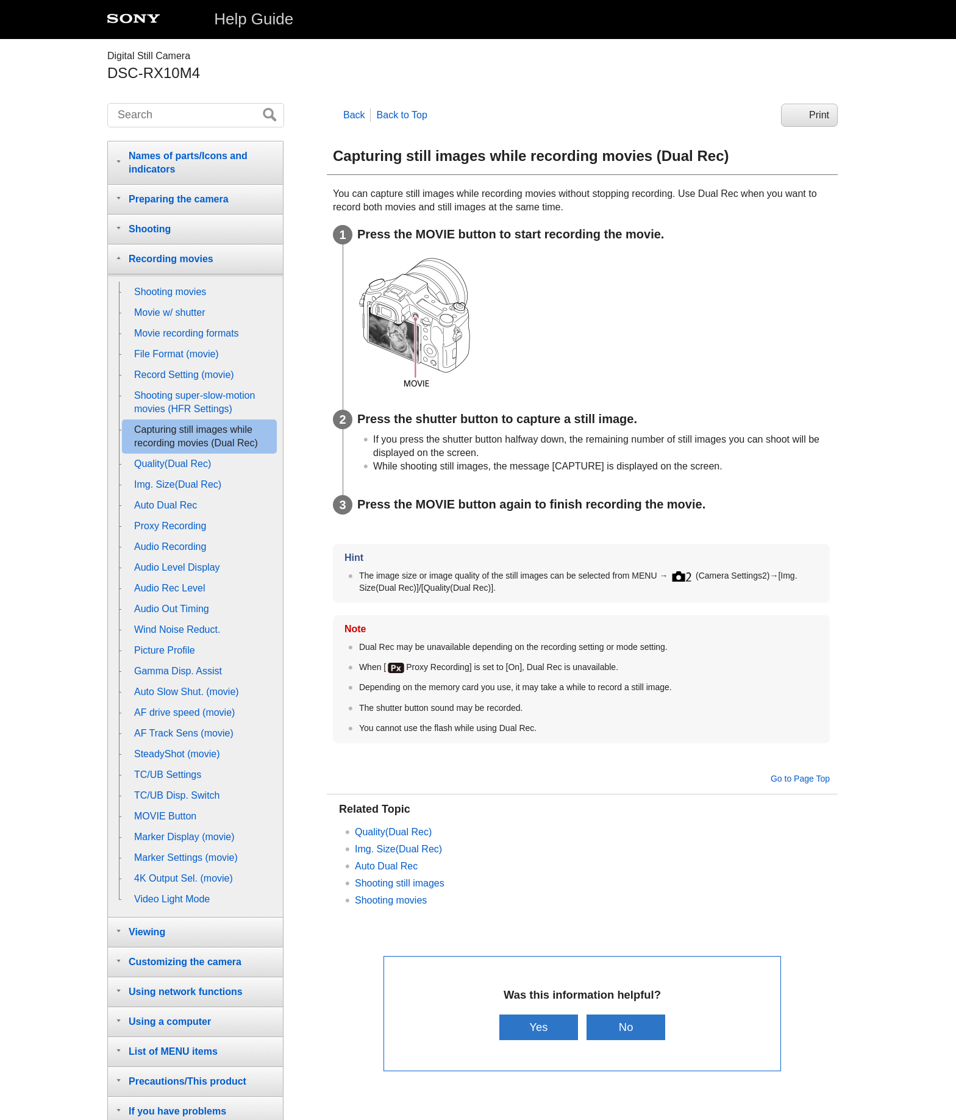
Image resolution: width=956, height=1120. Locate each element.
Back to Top (402, 115)
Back (354, 115)
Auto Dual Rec (386, 866)
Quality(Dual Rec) (393, 832)
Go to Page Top (800, 778)
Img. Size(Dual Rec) (398, 849)
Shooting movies (391, 900)
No (626, 1027)
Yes (538, 1027)
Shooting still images (399, 883)
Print (819, 115)
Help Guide (253, 19)
